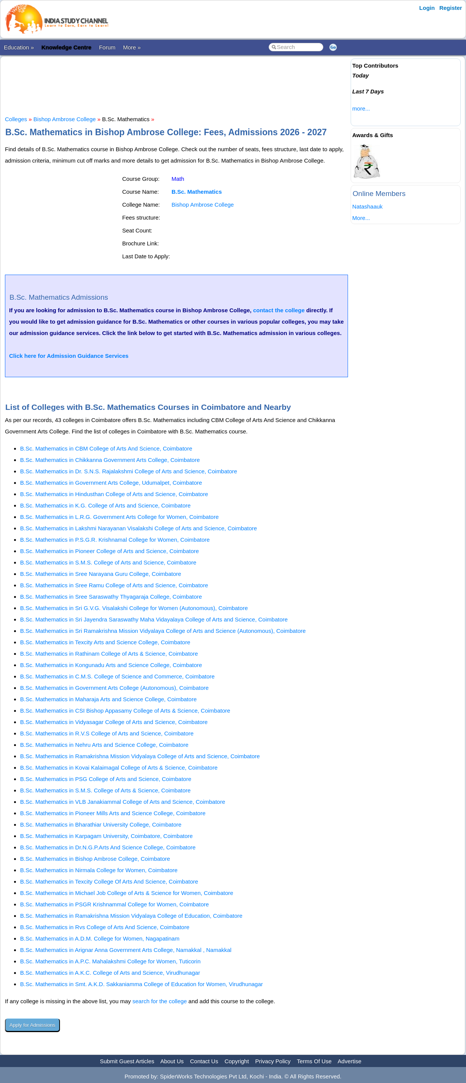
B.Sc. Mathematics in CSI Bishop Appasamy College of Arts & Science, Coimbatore (125, 710)
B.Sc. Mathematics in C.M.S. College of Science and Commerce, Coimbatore (117, 676)
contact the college (279, 310)
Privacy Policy (273, 1061)
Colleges (16, 119)
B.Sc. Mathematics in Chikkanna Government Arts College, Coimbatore (110, 460)
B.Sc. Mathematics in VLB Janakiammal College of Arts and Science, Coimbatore (122, 801)
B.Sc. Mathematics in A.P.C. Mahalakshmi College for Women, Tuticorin (110, 961)
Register (450, 8)
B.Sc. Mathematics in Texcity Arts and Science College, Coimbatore (105, 642)
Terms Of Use (314, 1061)
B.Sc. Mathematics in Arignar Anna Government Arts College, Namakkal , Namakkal (125, 950)
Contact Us (204, 1061)
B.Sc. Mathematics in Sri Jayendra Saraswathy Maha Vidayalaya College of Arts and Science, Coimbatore (154, 619)
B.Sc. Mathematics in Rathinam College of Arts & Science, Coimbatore (109, 653)
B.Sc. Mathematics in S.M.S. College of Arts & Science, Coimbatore (105, 790)
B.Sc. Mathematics (197, 191)
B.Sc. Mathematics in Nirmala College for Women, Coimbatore (99, 870)
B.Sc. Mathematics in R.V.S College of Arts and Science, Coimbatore (107, 733)
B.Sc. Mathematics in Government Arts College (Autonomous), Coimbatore (114, 688)
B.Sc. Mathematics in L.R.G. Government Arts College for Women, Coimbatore (119, 517)
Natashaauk (367, 206)
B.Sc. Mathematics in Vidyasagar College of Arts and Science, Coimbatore (114, 722)
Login (427, 8)
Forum (107, 47)
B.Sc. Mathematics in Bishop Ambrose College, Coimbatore (95, 858)
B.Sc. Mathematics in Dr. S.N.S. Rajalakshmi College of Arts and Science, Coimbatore (128, 471)
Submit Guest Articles (127, 1061)
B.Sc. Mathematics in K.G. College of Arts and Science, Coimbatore (105, 505)
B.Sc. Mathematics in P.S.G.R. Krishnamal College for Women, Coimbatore (115, 539)
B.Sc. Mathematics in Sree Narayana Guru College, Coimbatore (100, 574)
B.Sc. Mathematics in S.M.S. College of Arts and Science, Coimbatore (108, 562)
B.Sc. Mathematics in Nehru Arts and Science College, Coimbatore (104, 744)
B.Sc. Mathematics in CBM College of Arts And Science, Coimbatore (106, 448)
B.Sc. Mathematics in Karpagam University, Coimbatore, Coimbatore (106, 836)
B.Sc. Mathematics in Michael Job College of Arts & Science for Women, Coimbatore (126, 893)
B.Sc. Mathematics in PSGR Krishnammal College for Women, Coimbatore (114, 904)
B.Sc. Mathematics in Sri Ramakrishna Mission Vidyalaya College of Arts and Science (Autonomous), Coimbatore (163, 631)
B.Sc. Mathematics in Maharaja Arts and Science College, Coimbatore (108, 699)
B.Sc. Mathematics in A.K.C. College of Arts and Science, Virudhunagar (110, 972)
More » (132, 47)
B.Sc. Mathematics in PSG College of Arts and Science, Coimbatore (105, 779)
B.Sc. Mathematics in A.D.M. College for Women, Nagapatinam (99, 938)
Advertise (350, 1061)
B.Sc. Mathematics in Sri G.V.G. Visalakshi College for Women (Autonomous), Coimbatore (134, 608)
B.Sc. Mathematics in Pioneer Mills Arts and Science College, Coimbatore (113, 813)
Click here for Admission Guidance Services (69, 356)
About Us (172, 1061)
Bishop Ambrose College (64, 119)
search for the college (159, 1001)
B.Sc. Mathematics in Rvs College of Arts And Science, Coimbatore (104, 927)
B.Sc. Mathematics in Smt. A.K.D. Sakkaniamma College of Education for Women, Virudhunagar (141, 984)
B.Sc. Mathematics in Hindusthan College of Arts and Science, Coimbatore (114, 494)
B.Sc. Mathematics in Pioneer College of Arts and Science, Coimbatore (109, 551)
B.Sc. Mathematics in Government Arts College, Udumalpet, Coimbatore (111, 482)
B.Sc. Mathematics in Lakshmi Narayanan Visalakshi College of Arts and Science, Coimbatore (138, 528)
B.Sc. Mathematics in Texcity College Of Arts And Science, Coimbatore (109, 881)
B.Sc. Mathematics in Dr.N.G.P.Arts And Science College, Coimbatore (107, 847)
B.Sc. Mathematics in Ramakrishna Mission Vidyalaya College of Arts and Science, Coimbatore (140, 756)
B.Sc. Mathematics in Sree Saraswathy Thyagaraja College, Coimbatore (111, 596)
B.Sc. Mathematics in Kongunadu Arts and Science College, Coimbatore (111, 665)
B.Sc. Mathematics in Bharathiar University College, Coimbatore (100, 824)
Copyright (237, 1061)
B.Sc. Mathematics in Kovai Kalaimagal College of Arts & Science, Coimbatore (118, 767)
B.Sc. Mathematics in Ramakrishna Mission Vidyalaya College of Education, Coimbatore (131, 915)
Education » (19, 47)
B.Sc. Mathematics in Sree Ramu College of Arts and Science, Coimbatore (114, 585)
